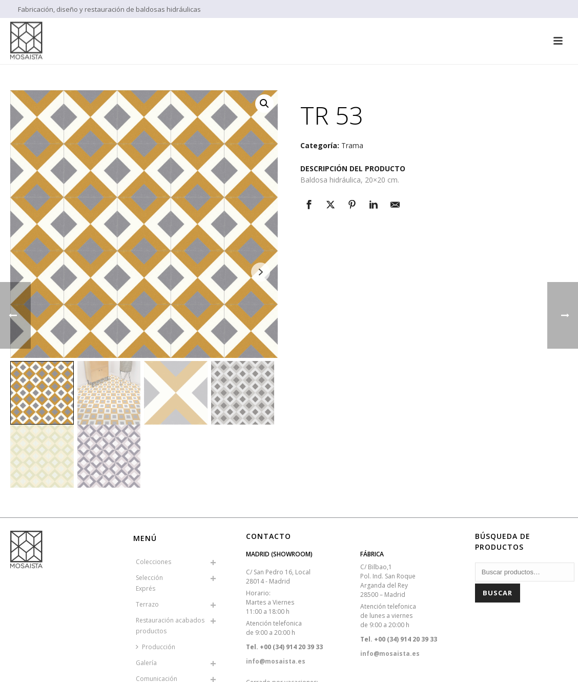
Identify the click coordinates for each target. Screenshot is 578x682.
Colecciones (153, 561)
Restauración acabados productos (170, 625)
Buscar (497, 592)
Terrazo (147, 604)
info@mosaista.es (275, 661)
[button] (264, 103)
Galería (146, 662)
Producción (155, 647)
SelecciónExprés (149, 583)
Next (260, 272)
